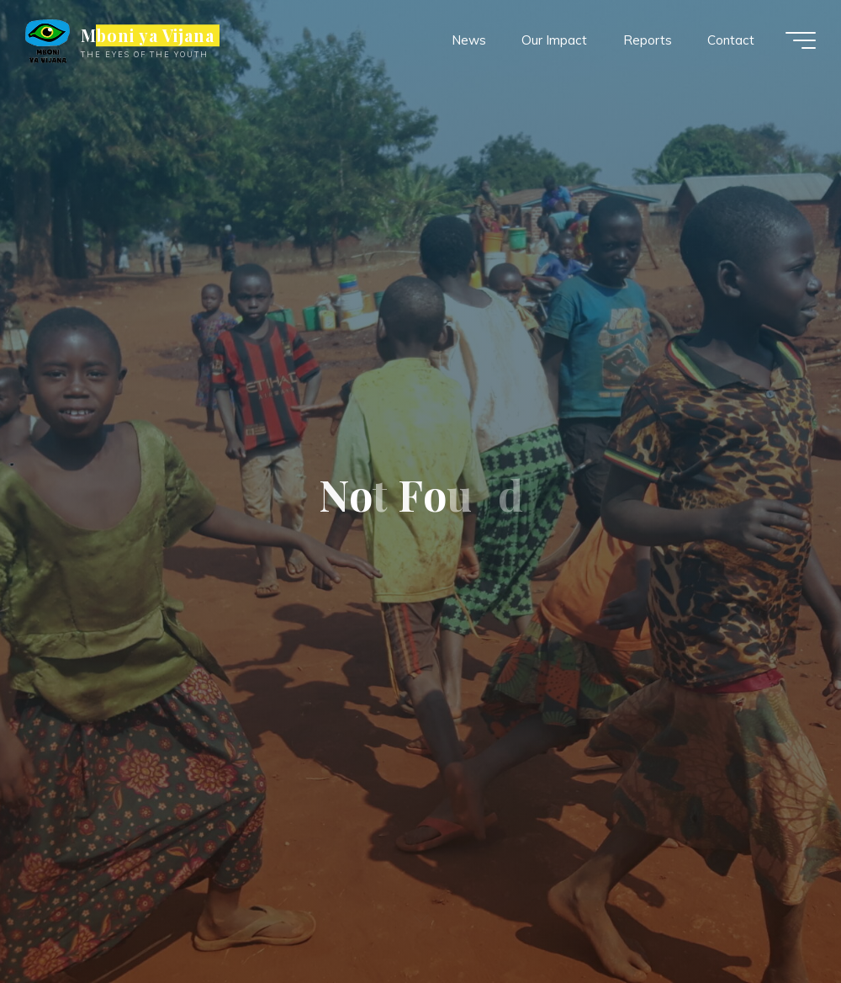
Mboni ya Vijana (147, 35)
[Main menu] (800, 40)
